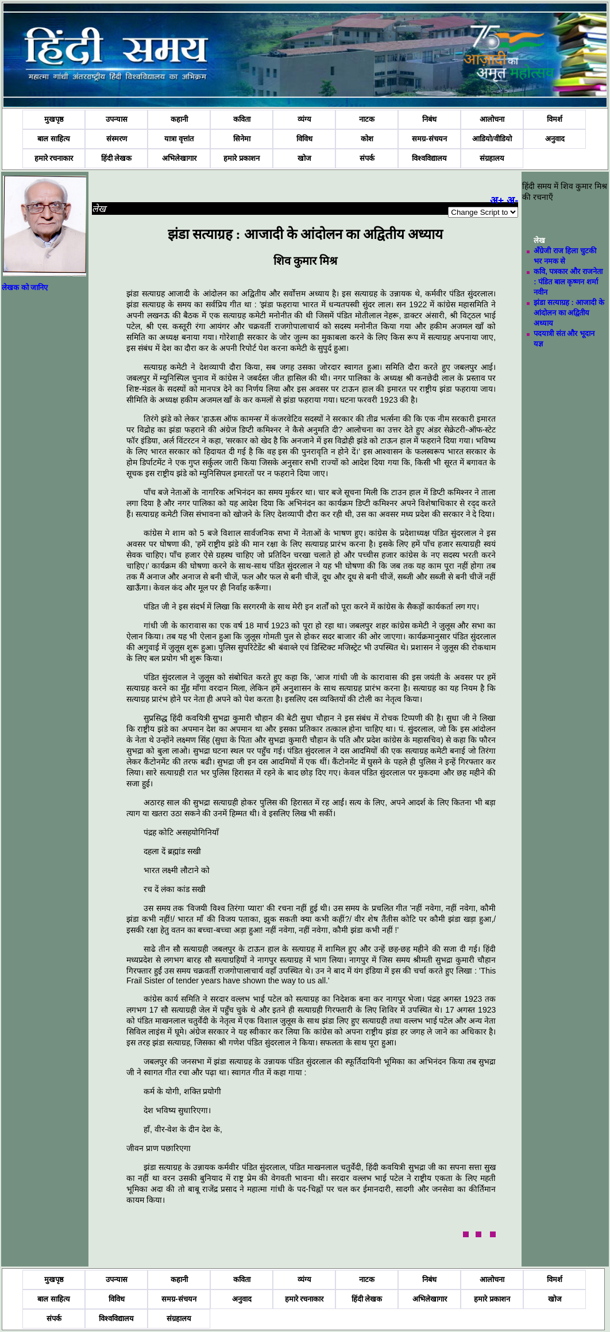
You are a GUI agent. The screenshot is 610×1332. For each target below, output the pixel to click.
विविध (304, 138)
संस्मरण (116, 138)
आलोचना (492, 119)
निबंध (429, 119)
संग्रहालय (492, 158)
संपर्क (367, 158)
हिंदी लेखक (116, 158)
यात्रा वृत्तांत (179, 138)
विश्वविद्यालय (429, 158)
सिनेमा (241, 138)
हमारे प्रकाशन (241, 158)
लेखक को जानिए (25, 287)
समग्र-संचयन (429, 138)
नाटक (367, 119)
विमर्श (554, 119)
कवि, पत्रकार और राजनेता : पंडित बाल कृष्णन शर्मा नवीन (568, 281)
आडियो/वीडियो (492, 138)
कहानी (179, 119)
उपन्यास (117, 119)
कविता (241, 119)
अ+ (497, 200)
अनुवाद (555, 138)
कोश (367, 138)
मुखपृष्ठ (54, 119)
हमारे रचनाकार (54, 158)
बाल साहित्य (53, 138)
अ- (512, 200)
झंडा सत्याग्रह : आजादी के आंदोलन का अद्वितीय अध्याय (569, 312)
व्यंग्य (304, 119)
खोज (304, 158)
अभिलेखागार (179, 158)
